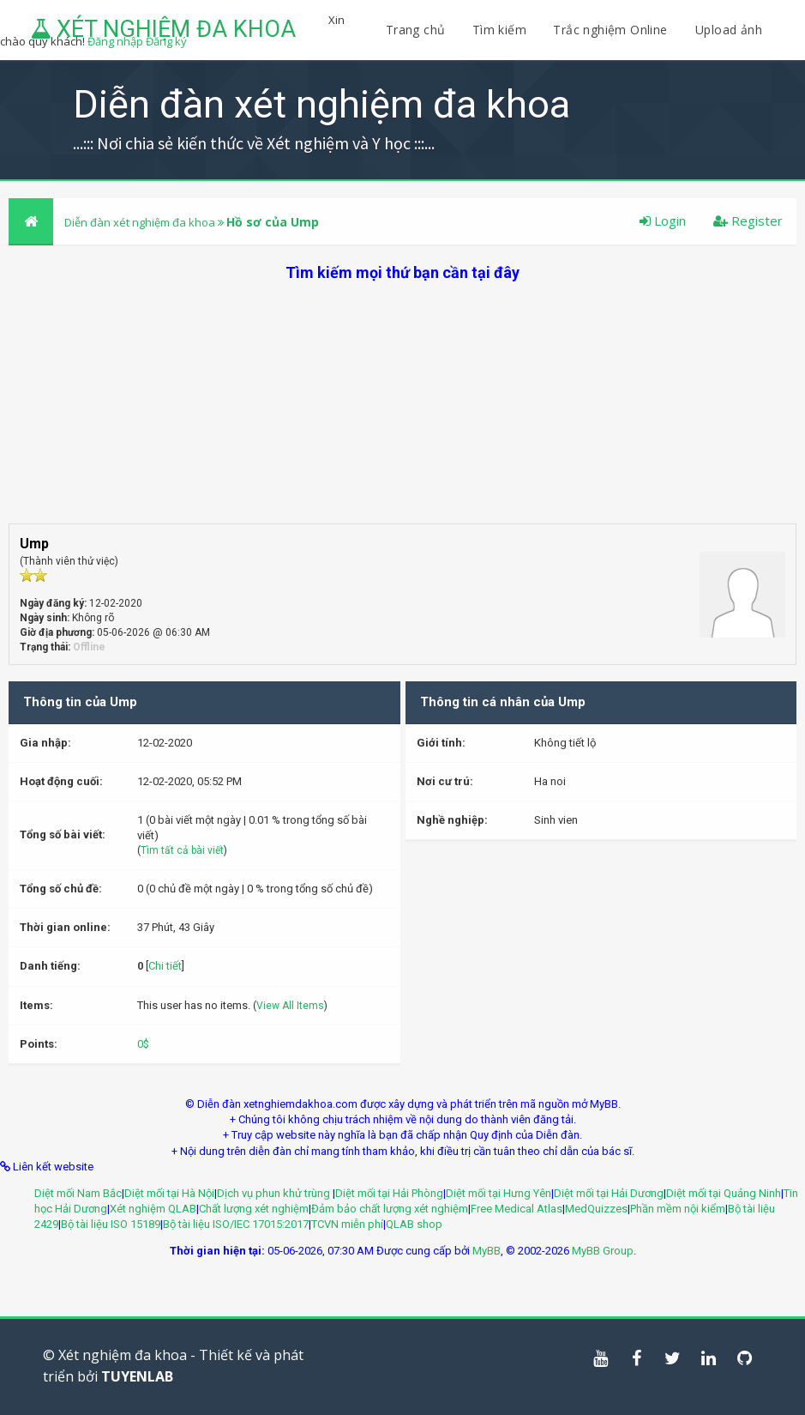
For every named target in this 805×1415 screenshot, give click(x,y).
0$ (143, 1043)
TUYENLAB (137, 1376)
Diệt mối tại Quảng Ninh (723, 1193)
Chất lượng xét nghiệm (254, 1208)
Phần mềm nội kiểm (677, 1208)
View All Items (290, 1006)
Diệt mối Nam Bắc (78, 1193)
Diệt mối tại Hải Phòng (389, 1193)
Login (663, 220)
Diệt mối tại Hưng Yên (498, 1193)
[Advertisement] (402, 403)
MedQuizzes (596, 1208)
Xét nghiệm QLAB (153, 1208)
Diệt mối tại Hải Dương (609, 1193)
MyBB (486, 1250)
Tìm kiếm (499, 29)
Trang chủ (416, 29)
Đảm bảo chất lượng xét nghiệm (389, 1208)
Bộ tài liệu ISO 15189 (110, 1224)
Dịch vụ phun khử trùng (275, 1193)
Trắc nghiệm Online (612, 29)
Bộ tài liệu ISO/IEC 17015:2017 (236, 1224)
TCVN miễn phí (347, 1224)
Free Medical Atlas (516, 1208)
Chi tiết (165, 965)
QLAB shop (414, 1224)
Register (748, 220)
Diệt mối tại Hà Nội (169, 1193)
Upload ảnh (728, 29)
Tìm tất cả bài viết (182, 850)
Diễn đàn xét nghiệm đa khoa (141, 222)
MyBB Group (603, 1250)
